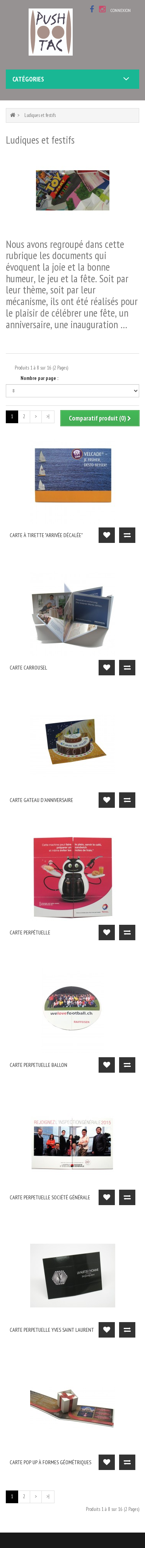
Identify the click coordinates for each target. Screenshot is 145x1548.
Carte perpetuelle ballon (38, 1064)
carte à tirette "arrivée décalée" (46, 535)
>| (47, 416)
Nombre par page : (39, 378)
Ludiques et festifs (40, 115)
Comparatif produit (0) (100, 418)
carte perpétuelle (30, 932)
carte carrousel (28, 667)
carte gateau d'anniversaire (41, 800)
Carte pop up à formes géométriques (50, 1462)
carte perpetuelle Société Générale (50, 1197)
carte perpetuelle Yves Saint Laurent (52, 1329)
